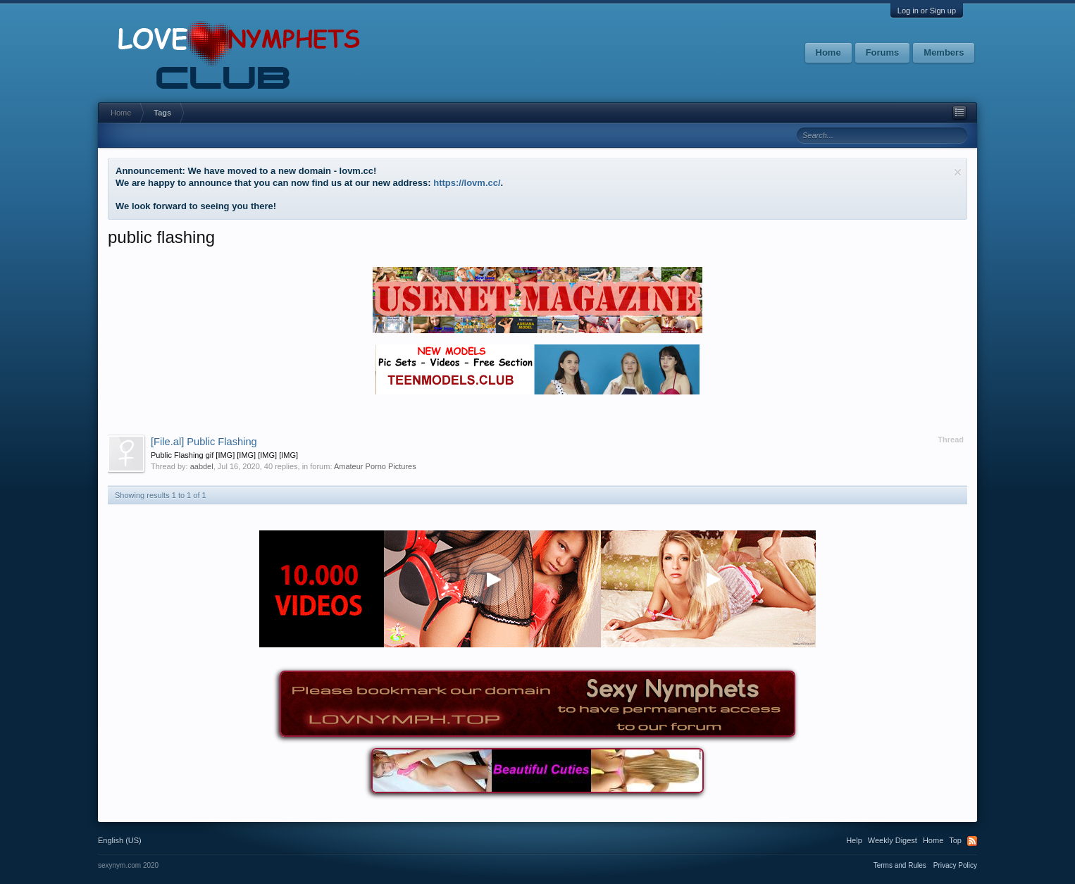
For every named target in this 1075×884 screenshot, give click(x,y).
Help (854, 840)
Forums (883, 52)
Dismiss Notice (957, 172)
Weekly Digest (892, 840)
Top (955, 840)
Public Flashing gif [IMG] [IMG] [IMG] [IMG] (224, 455)
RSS (972, 841)
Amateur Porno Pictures (375, 466)
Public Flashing (204, 441)
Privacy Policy (955, 865)
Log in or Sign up (926, 10)
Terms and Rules (900, 865)
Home (828, 52)
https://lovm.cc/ (466, 183)
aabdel (201, 466)
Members (944, 52)
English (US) (120, 840)
